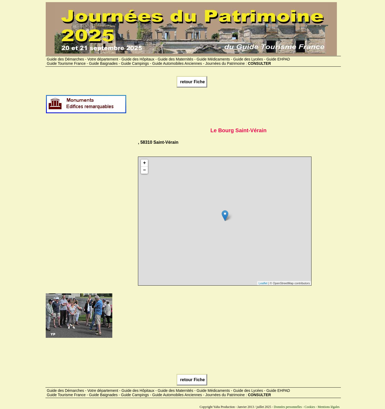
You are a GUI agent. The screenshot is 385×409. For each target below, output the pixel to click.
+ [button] (144, 163)
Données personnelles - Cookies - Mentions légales (307, 407)
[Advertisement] (224, 106)
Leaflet (263, 283)
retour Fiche (192, 81)
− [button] (144, 170)
